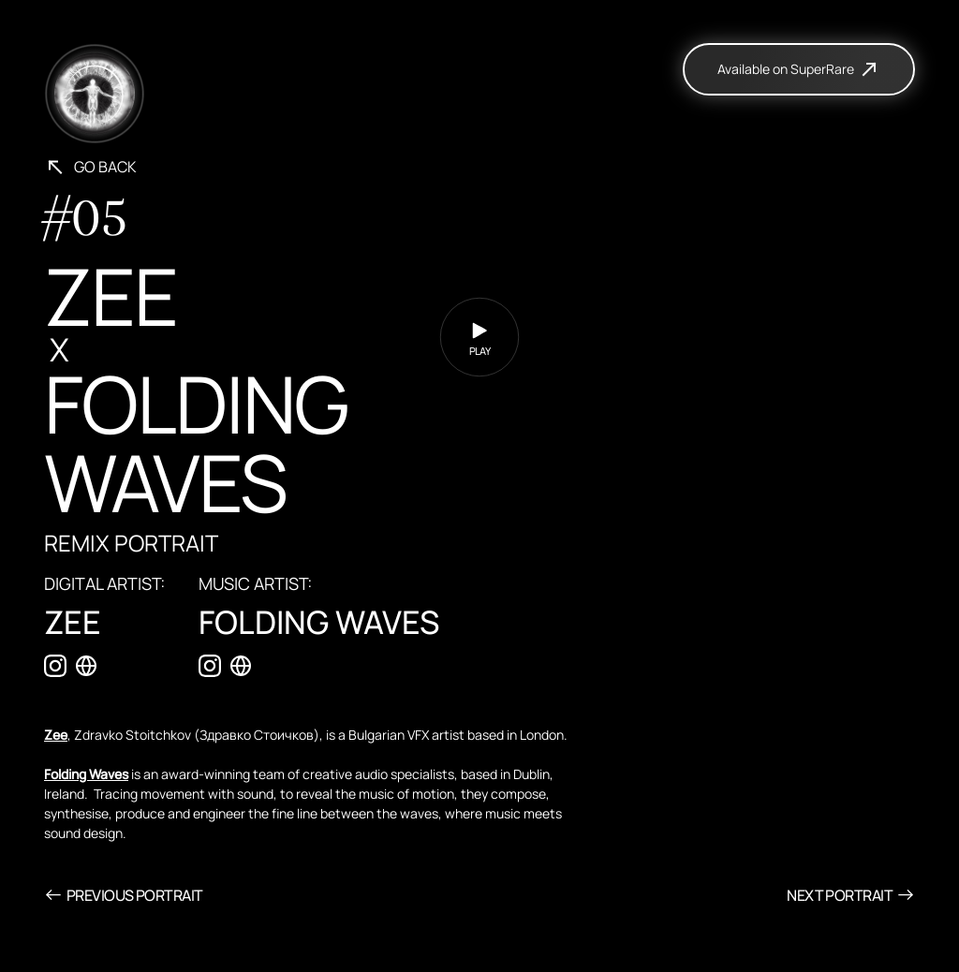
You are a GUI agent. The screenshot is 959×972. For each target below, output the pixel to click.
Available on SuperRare (798, 69)
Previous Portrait (123, 895)
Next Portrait (851, 895)
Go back (90, 167)
